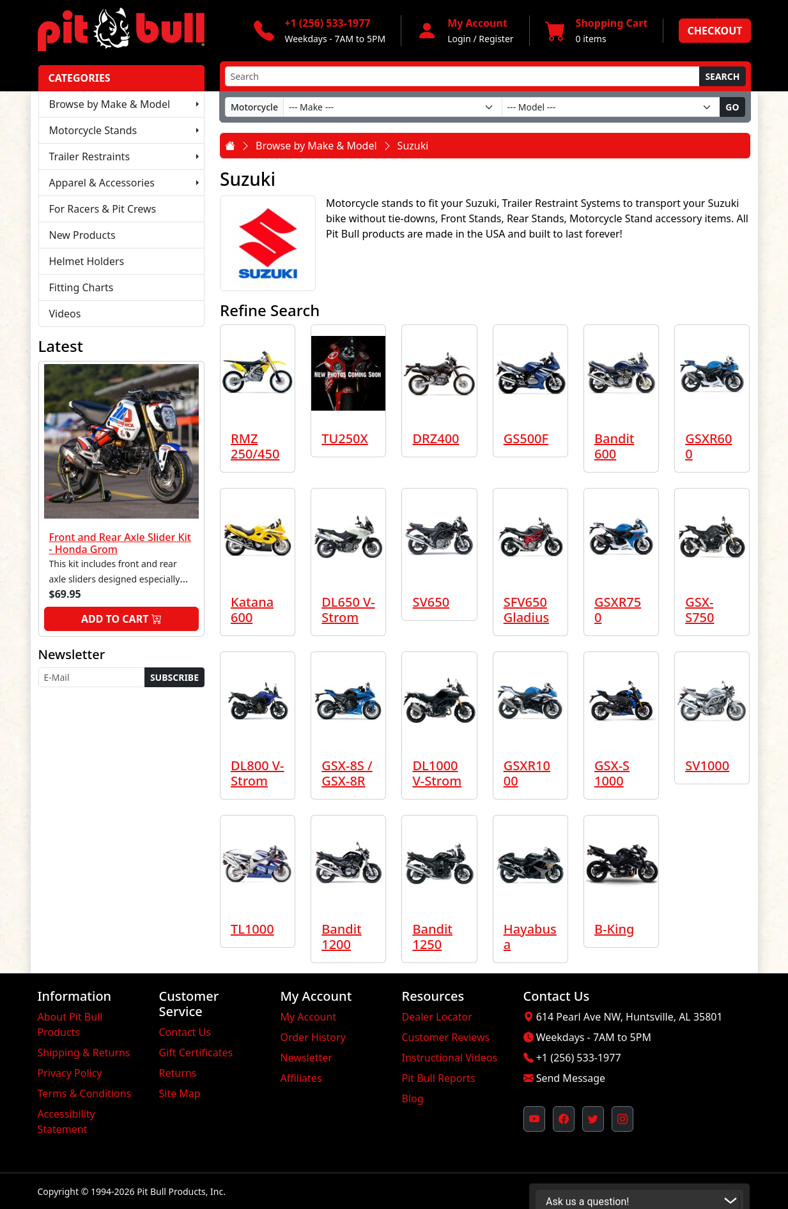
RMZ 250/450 (255, 446)
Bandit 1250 (432, 936)
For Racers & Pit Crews (103, 209)
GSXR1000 (527, 773)
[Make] (392, 107)
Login (459, 39)
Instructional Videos (450, 1058)
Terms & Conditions (85, 1093)
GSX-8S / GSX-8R (347, 773)
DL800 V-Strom (257, 773)
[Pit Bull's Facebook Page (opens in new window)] (564, 1119)
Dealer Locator (437, 1017)
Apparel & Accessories (102, 183)
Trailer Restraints (89, 156)
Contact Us (185, 1032)
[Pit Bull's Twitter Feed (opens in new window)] (593, 1119)
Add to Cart (121, 619)
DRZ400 (435, 438)
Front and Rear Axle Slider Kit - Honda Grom (120, 543)
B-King (614, 929)
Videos (65, 314)
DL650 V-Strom (348, 609)
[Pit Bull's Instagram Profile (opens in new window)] (622, 1119)
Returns (178, 1073)
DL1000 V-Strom (436, 773)
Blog (413, 1098)
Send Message (570, 1078)
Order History (313, 1037)
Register (496, 39)
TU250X (344, 438)
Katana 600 (252, 609)
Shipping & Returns (84, 1053)
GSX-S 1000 (612, 773)
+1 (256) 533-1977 (578, 1058)
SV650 (430, 602)
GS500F (526, 438)
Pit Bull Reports (438, 1078)
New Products (82, 235)
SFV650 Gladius (526, 609)
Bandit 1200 (341, 936)
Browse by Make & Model (110, 104)
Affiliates (301, 1078)
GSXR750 (617, 609)
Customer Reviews (446, 1037)
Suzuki (413, 146)
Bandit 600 (614, 446)
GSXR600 (708, 446)
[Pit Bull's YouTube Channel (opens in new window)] (534, 1119)
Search (722, 76)
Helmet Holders (87, 261)
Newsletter (306, 1058)
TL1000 (252, 929)
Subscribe (174, 677)
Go (732, 107)
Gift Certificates (196, 1053)
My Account (309, 1017)
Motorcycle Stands (93, 130)
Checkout (714, 31)
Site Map (180, 1093)
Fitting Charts (81, 287)
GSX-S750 (699, 609)
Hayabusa (530, 936)
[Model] (611, 107)
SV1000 (707, 765)
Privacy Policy (70, 1073)
